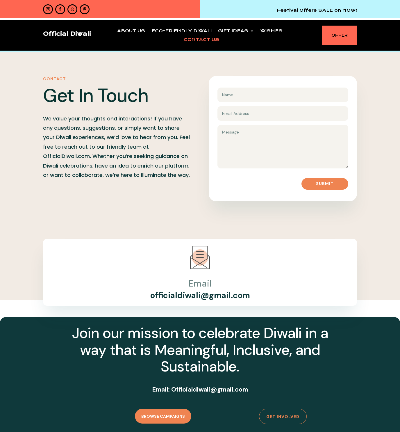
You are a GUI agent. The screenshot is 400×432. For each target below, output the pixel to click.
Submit (325, 183)
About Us (131, 31)
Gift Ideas (233, 31)
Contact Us (201, 40)
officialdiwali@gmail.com (200, 295)
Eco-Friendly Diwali (181, 31)
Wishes (271, 31)
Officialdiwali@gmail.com (209, 389)
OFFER (339, 35)
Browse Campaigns (163, 416)
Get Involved (282, 416)
